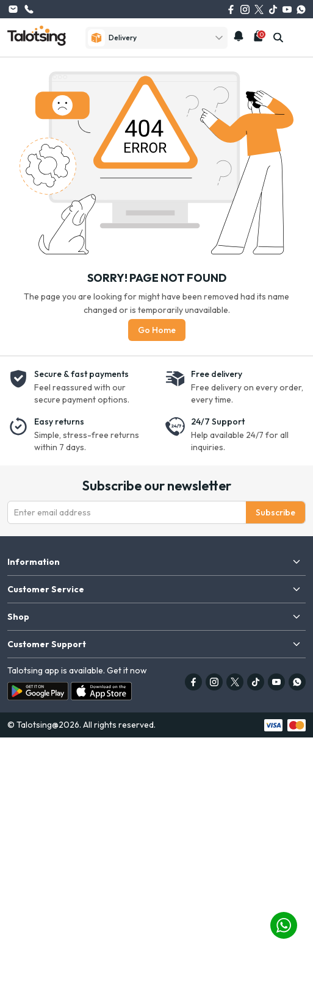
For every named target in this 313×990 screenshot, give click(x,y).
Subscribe (275, 512)
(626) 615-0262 (28, 9)
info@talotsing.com (12, 9)
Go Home (157, 330)
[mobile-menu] (299, 38)
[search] (278, 38)
